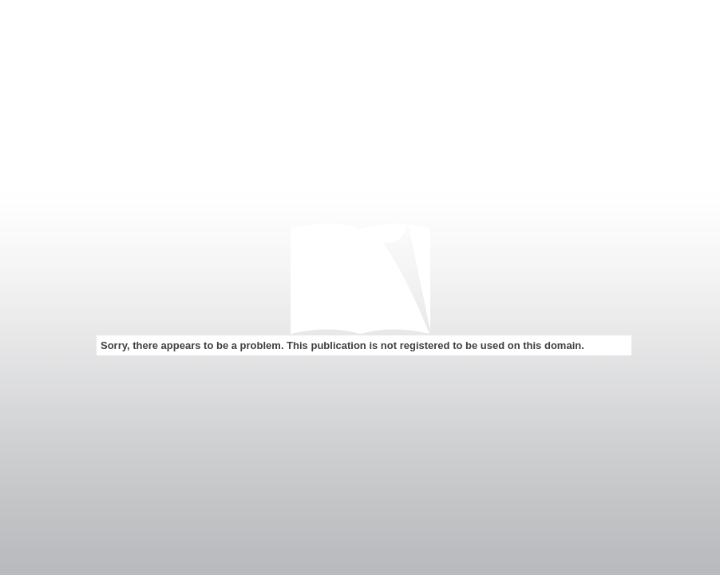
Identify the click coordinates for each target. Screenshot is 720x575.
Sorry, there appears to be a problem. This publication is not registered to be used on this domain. (342, 345)
